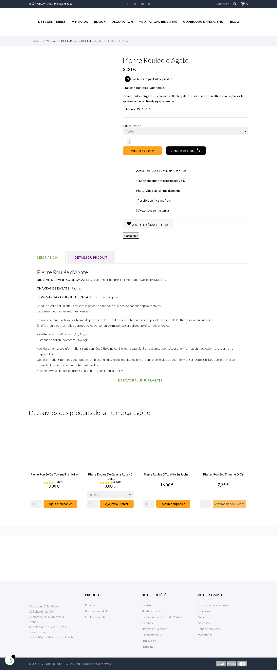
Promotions (92, 605)
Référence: (130, 109)
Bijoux (100, 21)
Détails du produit (91, 257)
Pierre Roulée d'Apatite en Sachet (167, 474)
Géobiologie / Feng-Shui (203, 21)
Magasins (147, 646)
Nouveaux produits (97, 611)
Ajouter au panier (142, 150)
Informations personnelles (214, 605)
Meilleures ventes (96, 617)
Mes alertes (205, 634)
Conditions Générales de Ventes (161, 617)
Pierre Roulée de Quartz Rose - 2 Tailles (110, 476)
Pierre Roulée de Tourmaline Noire (54, 474)
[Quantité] (129, 142)
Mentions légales (152, 611)
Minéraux (79, 21)
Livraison (146, 605)
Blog (234, 21)
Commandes (205, 611)
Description (47, 257)
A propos (147, 622)
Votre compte (210, 595)
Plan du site (148, 640)
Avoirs (202, 617)
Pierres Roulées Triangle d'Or (223, 474)
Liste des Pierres (51, 21)
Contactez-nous (151, 634)
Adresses (204, 622)
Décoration (122, 21)
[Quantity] (36, 504)
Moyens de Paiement (154, 628)
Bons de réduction (209, 628)
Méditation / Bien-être (158, 21)
